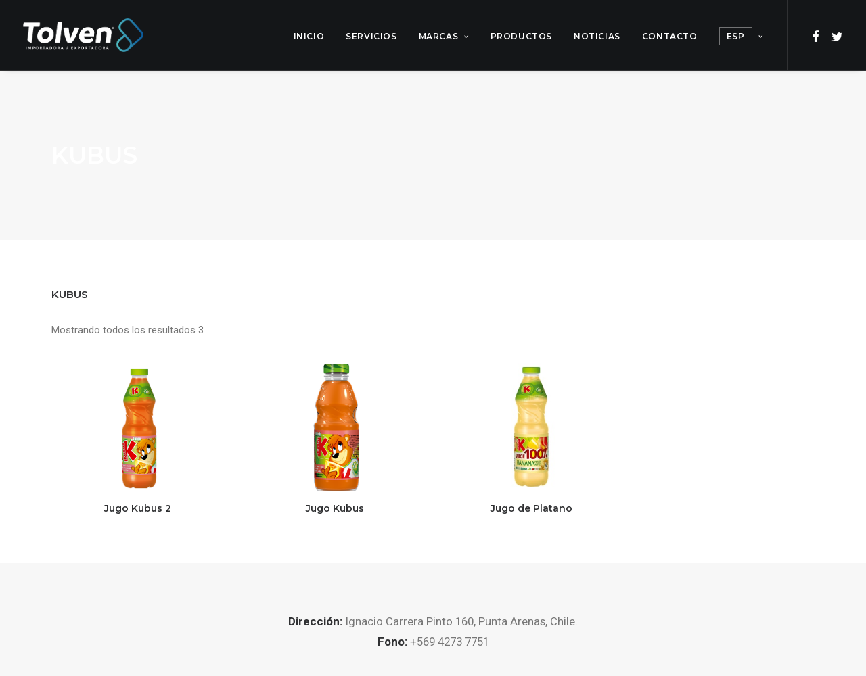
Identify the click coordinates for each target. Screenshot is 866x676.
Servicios (371, 36)
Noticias (597, 36)
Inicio (309, 36)
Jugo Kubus (335, 508)
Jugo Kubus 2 (137, 508)
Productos (521, 36)
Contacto (670, 36)
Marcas (444, 36)
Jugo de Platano (531, 508)
